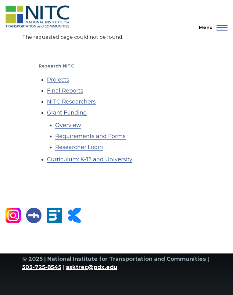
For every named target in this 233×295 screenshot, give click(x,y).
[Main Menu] (211, 27)
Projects (58, 79)
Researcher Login (79, 147)
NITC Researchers (71, 101)
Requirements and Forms (90, 136)
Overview (68, 125)
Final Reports (65, 90)
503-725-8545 (41, 267)
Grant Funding (67, 112)
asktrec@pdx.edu (91, 267)
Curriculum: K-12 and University (89, 159)
